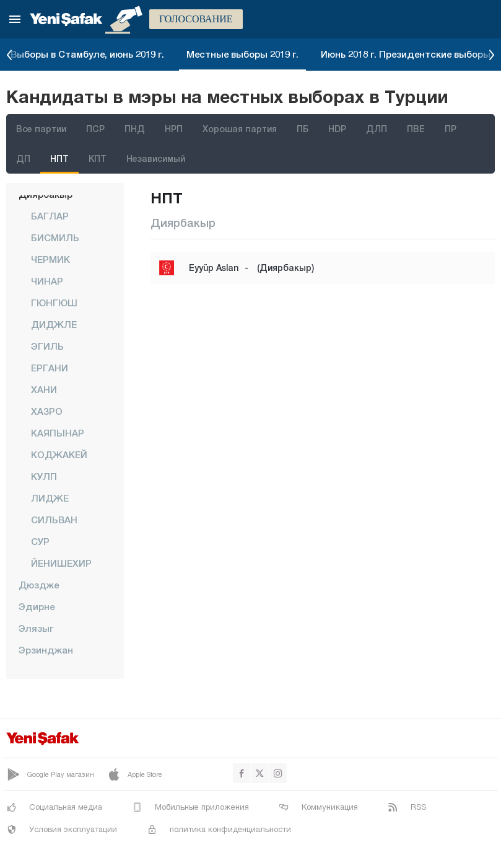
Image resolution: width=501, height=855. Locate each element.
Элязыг (36, 628)
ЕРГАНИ (49, 367)
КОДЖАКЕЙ (59, 454)
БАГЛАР (50, 215)
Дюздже (39, 584)
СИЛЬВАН (54, 519)
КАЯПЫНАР (57, 432)
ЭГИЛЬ (47, 346)
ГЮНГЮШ (54, 302)
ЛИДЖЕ (50, 497)
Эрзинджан (46, 649)
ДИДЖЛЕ (54, 324)
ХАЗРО (47, 411)
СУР (40, 541)
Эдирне (36, 606)
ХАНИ (44, 389)
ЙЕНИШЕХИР (61, 563)
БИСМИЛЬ (55, 237)
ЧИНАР (47, 280)
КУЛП (44, 476)
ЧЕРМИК (50, 259)
